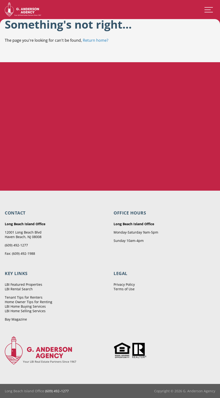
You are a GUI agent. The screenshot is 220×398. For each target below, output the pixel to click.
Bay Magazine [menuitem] (16, 319)
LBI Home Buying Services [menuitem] (25, 306)
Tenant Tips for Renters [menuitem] (23, 297)
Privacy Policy (124, 284)
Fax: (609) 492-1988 (20, 253)
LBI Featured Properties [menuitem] (23, 284)
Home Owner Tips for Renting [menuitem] (28, 302)
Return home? (95, 40)
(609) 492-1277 (16, 245)
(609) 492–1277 (57, 391)
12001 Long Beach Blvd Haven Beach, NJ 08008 (23, 234)
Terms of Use (124, 289)
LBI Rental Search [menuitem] (19, 289)
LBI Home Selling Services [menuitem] (25, 311)
